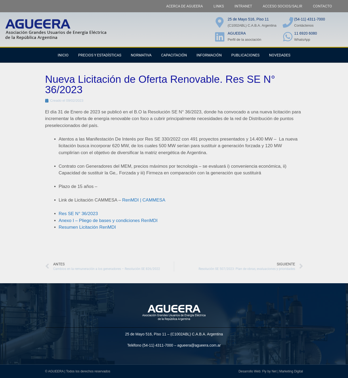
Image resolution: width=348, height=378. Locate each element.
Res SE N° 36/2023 (78, 213)
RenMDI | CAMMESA (143, 200)
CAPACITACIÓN (174, 55)
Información (209, 55)
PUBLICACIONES (245, 55)
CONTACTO (322, 6)
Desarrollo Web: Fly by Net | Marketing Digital (270, 371)
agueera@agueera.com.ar (199, 345)
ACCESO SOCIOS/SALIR (282, 6)
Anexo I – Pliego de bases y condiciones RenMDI (108, 220)
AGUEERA (237, 33)
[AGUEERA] (219, 36)
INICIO (63, 55)
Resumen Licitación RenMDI (87, 227)
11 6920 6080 (305, 33)
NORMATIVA (141, 55)
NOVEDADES (279, 55)
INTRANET (243, 6)
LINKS (218, 6)
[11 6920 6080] (288, 36)
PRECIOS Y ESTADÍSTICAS (99, 55)
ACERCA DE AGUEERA (184, 6)
